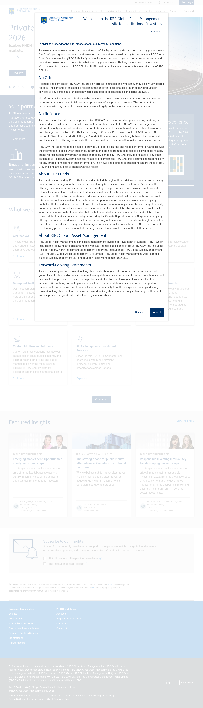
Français (155, 31)
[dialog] (101, 354)
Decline (139, 312)
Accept (157, 312)
